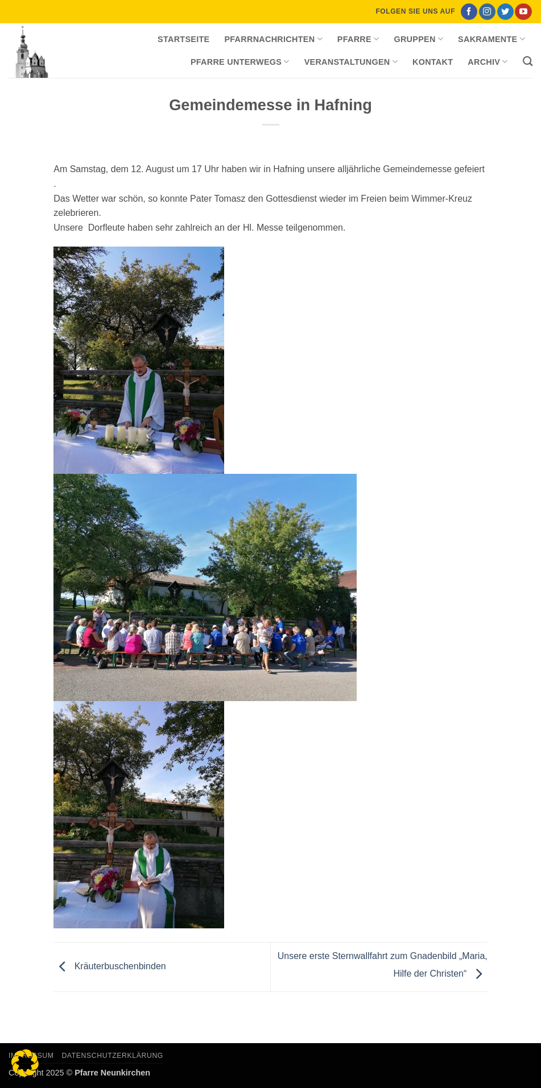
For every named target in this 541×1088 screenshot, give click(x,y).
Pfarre (358, 39)
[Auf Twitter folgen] (505, 11)
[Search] (527, 61)
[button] (25, 1063)
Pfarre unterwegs (240, 61)
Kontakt (432, 61)
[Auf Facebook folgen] (469, 11)
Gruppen (418, 39)
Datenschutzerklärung (112, 1056)
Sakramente (491, 39)
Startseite (183, 39)
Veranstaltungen (351, 61)
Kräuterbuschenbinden (109, 967)
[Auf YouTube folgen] (523, 11)
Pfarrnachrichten (273, 39)
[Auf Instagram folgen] (487, 11)
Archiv (487, 61)
